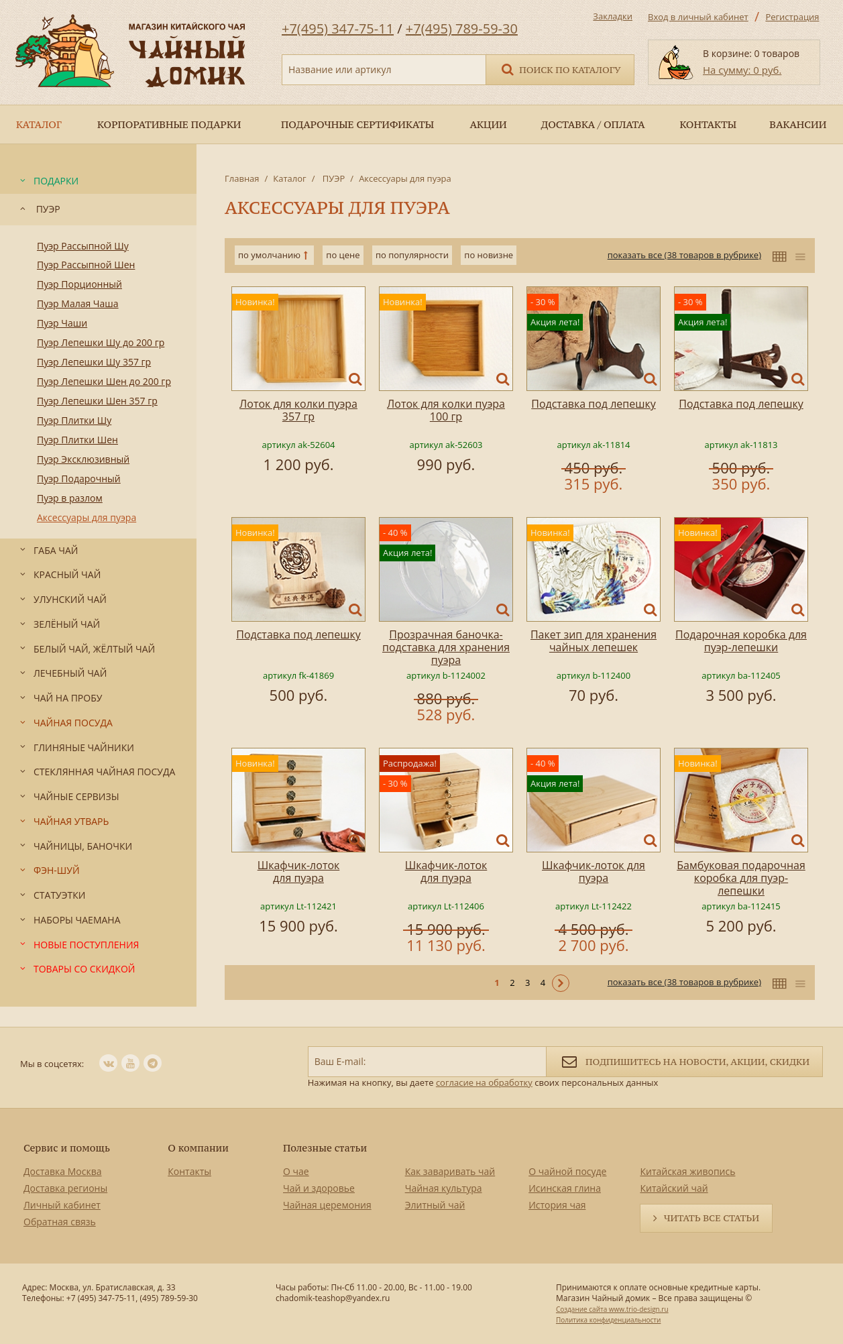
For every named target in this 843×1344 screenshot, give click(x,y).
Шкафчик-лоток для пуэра (299, 871)
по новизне (488, 255)
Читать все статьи (711, 1218)
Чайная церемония (327, 1204)
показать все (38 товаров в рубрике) (684, 255)
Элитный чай (435, 1204)
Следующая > (560, 983)
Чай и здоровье (319, 1188)
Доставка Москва (62, 1171)
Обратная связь (59, 1221)
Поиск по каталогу (560, 68)
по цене (342, 255)
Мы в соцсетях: (52, 1064)
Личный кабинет (62, 1204)
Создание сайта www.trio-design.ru (612, 1309)
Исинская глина (564, 1188)
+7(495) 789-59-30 (462, 28)
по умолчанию (269, 255)
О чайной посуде (567, 1171)
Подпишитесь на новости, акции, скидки (684, 1060)
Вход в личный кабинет (698, 17)
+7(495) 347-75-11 (338, 28)
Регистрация (792, 17)
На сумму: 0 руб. (742, 69)
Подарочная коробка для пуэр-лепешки (741, 641)
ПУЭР (332, 178)
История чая (556, 1204)
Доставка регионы (65, 1188)
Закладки (612, 16)
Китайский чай (674, 1188)
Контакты (189, 1171)
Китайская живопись (687, 1171)
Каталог (289, 178)
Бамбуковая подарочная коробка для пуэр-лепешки (741, 878)
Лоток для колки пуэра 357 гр (298, 410)
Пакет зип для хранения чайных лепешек (593, 641)
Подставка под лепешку (593, 403)
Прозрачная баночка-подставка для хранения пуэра (446, 647)
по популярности (412, 255)
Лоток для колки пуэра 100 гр (446, 410)
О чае (296, 1171)
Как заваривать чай (450, 1171)
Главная (242, 178)
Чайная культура (443, 1188)
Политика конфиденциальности (608, 1320)
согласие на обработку (484, 1082)
